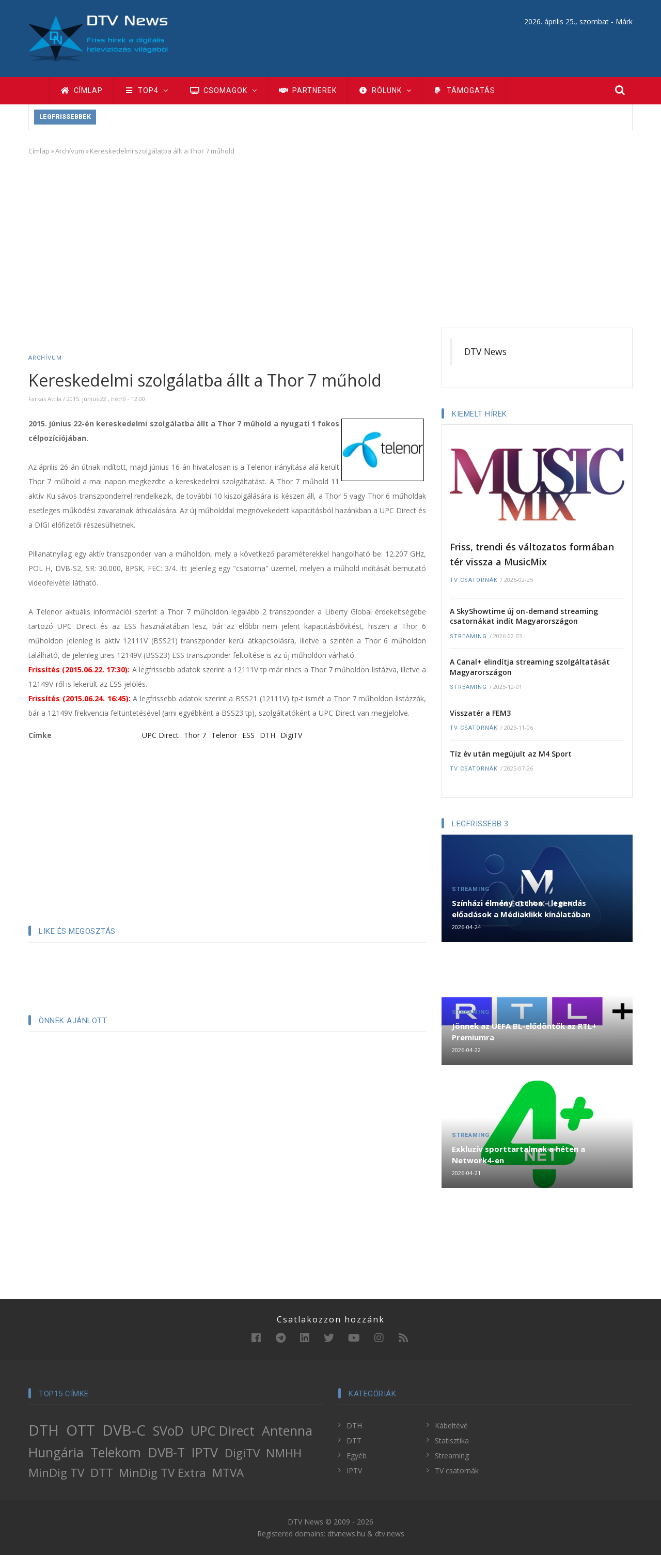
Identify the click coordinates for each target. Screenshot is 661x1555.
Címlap (81, 90)
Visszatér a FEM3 (480, 713)
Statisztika (452, 1440)
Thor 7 (195, 735)
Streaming (468, 636)
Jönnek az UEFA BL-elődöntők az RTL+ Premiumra (524, 1031)
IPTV (205, 1452)
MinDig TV (56, 1473)
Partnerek (307, 90)
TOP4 (146, 90)
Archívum (69, 151)
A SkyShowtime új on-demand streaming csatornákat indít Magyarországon (524, 616)
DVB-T (166, 1452)
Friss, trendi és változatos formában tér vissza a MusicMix (532, 554)
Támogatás (464, 90)
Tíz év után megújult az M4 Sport (511, 754)
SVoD (168, 1430)
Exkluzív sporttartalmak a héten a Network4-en (518, 1154)
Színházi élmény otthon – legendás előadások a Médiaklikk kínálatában (521, 908)
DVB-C (124, 1430)
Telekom (115, 1452)
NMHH (284, 1453)
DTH (267, 735)
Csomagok (223, 90)
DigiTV (291, 735)
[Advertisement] (330, 239)
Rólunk (385, 90)
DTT (101, 1473)
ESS (248, 735)
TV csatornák (474, 580)
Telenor (224, 735)
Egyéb (357, 1455)
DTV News (485, 351)
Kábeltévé (451, 1425)
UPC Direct (160, 735)
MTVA (228, 1473)
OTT (80, 1430)
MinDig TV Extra (162, 1473)
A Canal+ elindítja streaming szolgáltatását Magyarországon (530, 667)
